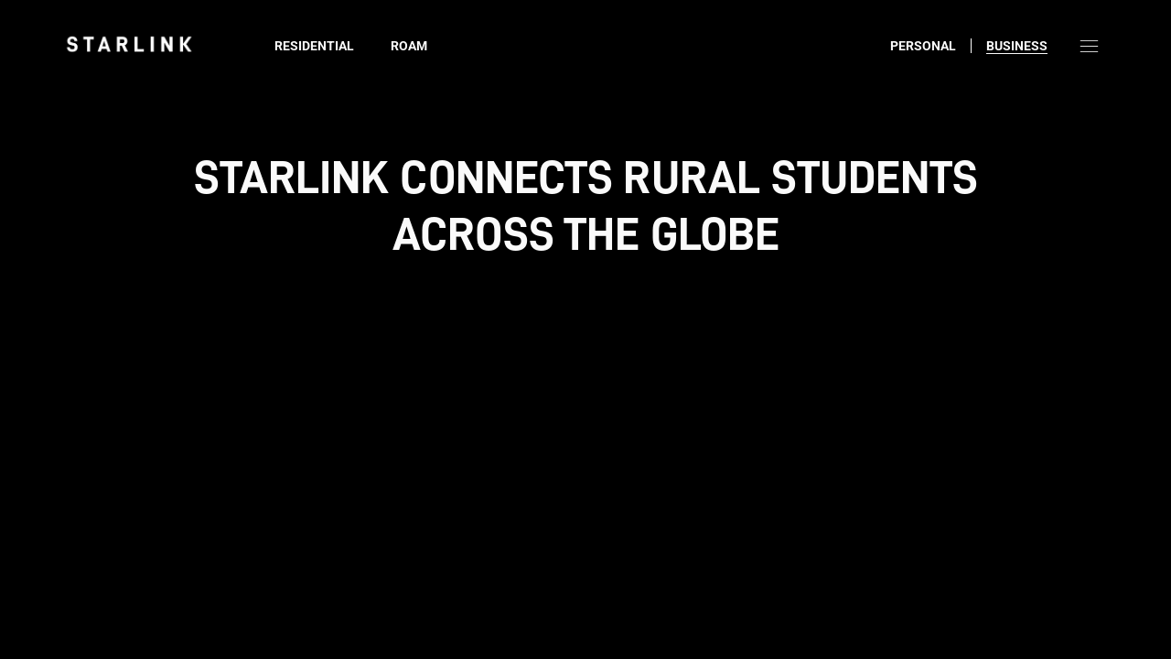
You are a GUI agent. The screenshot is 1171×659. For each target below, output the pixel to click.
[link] (129, 44)
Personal (923, 45)
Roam (409, 45)
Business (1016, 45)
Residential (314, 45)
